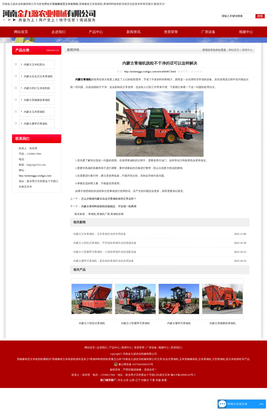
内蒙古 (145, 380)
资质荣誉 (171, 32)
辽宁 (138, 380)
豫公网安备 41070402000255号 (133, 364)
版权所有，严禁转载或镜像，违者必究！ (133, 369)
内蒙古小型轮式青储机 (92, 323)
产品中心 (96, 32)
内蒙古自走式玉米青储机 (38, 76)
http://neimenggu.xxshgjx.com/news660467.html (150, 71)
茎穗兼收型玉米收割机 (65, 3)
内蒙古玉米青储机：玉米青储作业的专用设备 (99, 233)
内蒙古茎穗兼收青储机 (37, 100)
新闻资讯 (133, 32)
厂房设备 (208, 32)
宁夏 (152, 380)
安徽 (158, 380)
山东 (126, 380)
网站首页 (21, 32)
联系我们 (176, 347)
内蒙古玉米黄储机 (34, 111)
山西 (132, 380)
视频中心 (246, 32)
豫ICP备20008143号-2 (183, 374)
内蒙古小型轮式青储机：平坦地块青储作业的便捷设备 (104, 242)
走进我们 (58, 32)
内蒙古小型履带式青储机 (135, 323)
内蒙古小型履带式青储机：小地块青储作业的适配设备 (104, 251)
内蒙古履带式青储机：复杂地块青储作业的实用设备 (103, 260)
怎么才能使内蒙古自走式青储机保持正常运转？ (108, 198)
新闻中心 (247, 49)
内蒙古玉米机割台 (34, 64)
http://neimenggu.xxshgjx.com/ (35, 175)
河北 (120, 380)
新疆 (164, 380)
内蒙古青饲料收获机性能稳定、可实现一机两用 (108, 206)
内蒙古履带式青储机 (35, 123)
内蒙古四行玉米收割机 (37, 88)
